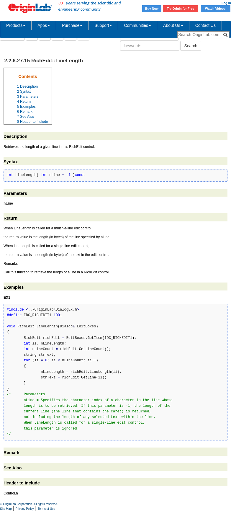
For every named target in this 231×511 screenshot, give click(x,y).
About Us (173, 25)
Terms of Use (46, 508)
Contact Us (205, 25)
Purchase (72, 25)
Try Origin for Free (180, 8)
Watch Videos (215, 8)
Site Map (6, 508)
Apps (43, 25)
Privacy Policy (25, 508)
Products (15, 25)
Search (190, 45)
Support (103, 25)
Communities (137, 25)
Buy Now (152, 8)
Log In (226, 3)
